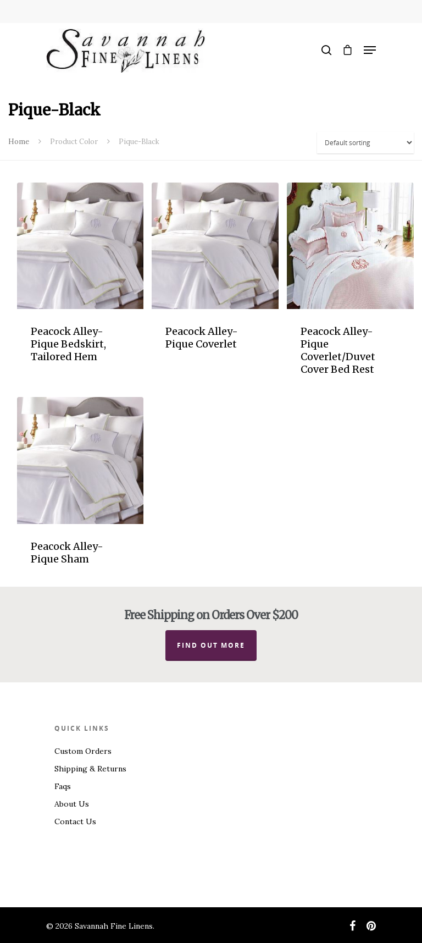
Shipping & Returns (90, 769)
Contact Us (75, 821)
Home (18, 141)
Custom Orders (83, 751)
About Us (71, 804)
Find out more (211, 645)
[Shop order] (365, 142)
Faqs (62, 786)
